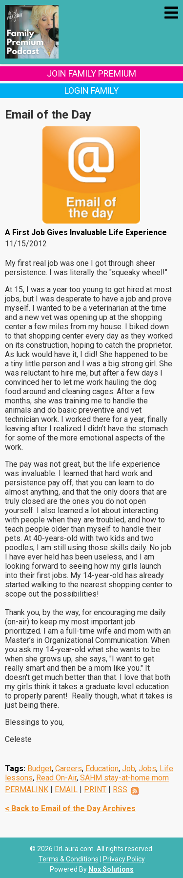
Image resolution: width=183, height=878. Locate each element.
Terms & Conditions (69, 859)
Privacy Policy (124, 859)
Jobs (147, 768)
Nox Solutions (111, 869)
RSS (120, 789)
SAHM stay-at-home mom (124, 777)
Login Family (91, 90)
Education (102, 768)
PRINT (95, 789)
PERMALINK (26, 789)
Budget (39, 768)
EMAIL (66, 789)
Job (128, 768)
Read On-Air (56, 777)
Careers (68, 768)
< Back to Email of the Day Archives (70, 808)
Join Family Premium (91, 73)
